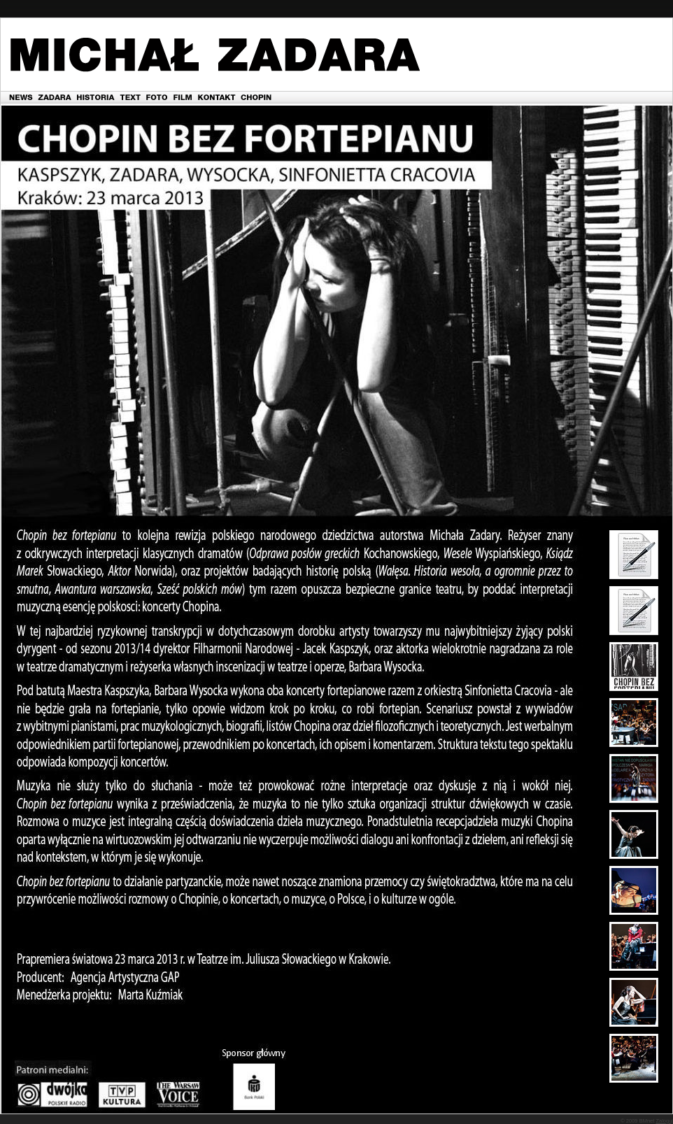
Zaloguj (664, 1121)
